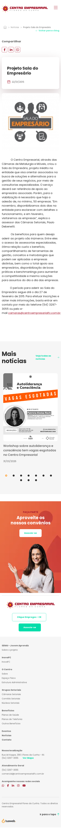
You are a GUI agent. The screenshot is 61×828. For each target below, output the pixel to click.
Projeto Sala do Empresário (37, 27)
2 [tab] (14, 476)
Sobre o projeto (10, 649)
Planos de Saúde (10, 714)
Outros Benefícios (11, 723)
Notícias (15, 27)
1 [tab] (6, 476)
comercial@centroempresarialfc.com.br (23, 773)
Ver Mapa (28, 757)
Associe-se (30, 533)
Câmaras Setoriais (11, 694)
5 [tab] (36, 476)
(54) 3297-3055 (10, 757)
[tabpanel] (30, 418)
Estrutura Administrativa (14, 682)
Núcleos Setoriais (10, 702)
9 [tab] (29, 480)
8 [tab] (21, 480)
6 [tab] (43, 476)
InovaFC (6, 661)
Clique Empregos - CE (29, 617)
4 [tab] (29, 476)
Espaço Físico (9, 678)
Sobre (5, 673)
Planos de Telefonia (12, 719)
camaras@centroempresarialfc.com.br (34, 313)
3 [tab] (21, 476)
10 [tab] (36, 480)
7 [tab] (51, 476)
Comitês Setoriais (11, 698)
